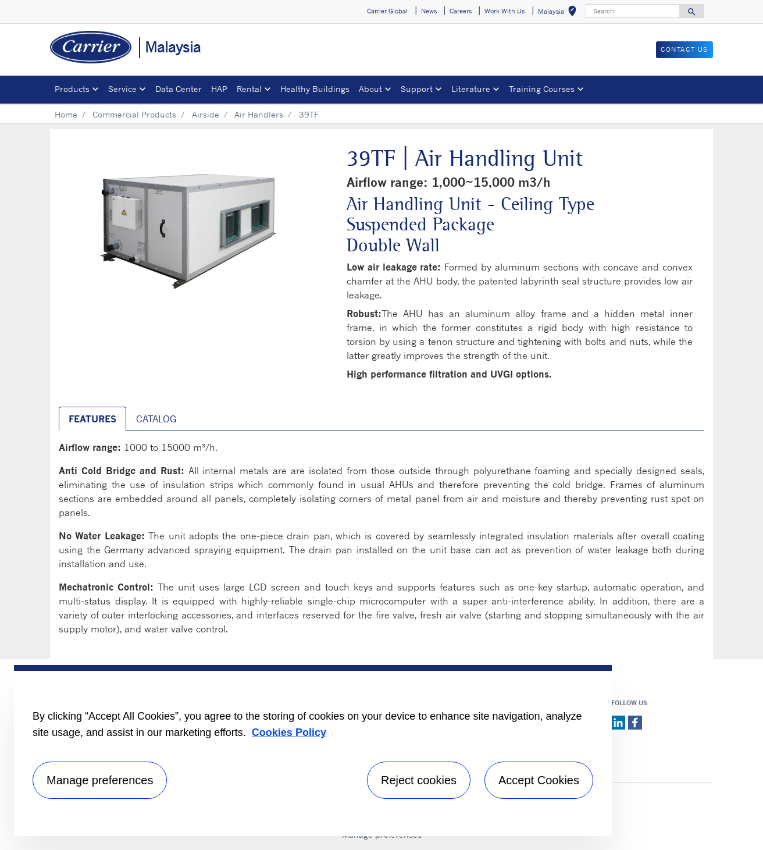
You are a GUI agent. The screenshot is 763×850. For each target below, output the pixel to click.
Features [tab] (92, 419)
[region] (313, 750)
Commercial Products (134, 114)
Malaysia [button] (559, 13)
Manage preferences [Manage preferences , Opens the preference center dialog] (100, 780)
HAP (219, 89)
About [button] (370, 89)
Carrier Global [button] (387, 11)
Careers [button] (461, 11)
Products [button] (72, 89)
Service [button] (122, 89)
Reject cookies (419, 780)
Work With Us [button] (504, 11)
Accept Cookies (538, 780)
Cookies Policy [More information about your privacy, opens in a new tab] (289, 732)
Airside (205, 114)
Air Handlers (258, 114)
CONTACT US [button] (684, 49)
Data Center (178, 89)
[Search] (633, 11)
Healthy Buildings (315, 89)
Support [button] (417, 89)
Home (66, 114)
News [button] (429, 11)
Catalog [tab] (156, 419)
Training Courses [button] (542, 89)
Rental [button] (249, 89)
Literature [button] (470, 89)
